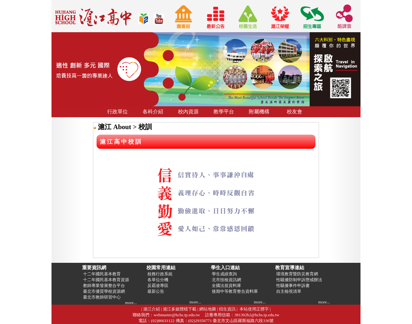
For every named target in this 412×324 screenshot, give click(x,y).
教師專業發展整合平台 (103, 285)
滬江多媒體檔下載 (179, 309)
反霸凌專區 (157, 285)
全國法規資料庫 (226, 285)
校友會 (294, 111)
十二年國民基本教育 (101, 274)
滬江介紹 (151, 309)
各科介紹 (153, 111)
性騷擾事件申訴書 (292, 285)
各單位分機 (157, 279)
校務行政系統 (159, 274)
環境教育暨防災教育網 (296, 274)
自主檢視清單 (288, 291)
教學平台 (223, 111)
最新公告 (155, 291)
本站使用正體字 (254, 309)
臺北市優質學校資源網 (103, 291)
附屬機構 (259, 111)
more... (131, 302)
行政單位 (117, 111)
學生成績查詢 (224, 274)
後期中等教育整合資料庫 (234, 291)
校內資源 (188, 111)
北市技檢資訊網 (226, 279)
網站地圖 (207, 309)
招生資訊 (227, 309)
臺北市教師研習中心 (101, 297)
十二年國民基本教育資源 (105, 279)
